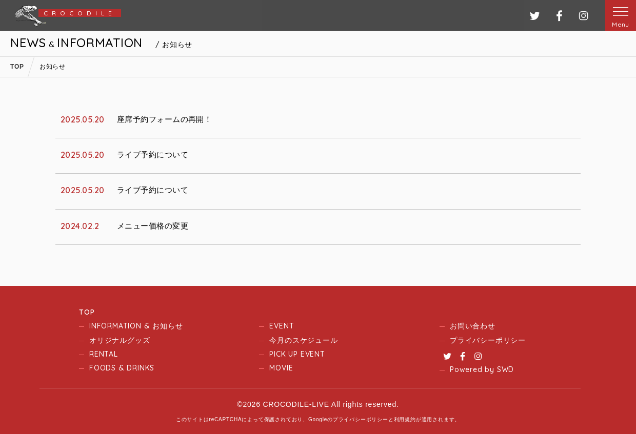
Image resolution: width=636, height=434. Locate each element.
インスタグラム (583, 15)
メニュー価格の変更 (152, 226)
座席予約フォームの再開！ (164, 119)
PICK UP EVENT (297, 354)
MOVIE (281, 368)
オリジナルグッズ (119, 340)
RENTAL (103, 354)
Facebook (463, 356)
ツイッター (534, 15)
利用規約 (405, 419)
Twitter (447, 356)
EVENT (281, 325)
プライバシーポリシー (488, 340)
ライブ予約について (152, 154)
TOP (86, 312)
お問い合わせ (472, 325)
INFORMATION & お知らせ (136, 325)
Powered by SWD (482, 369)
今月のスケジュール (303, 340)
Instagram (478, 356)
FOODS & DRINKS (121, 368)
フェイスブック (559, 15)
